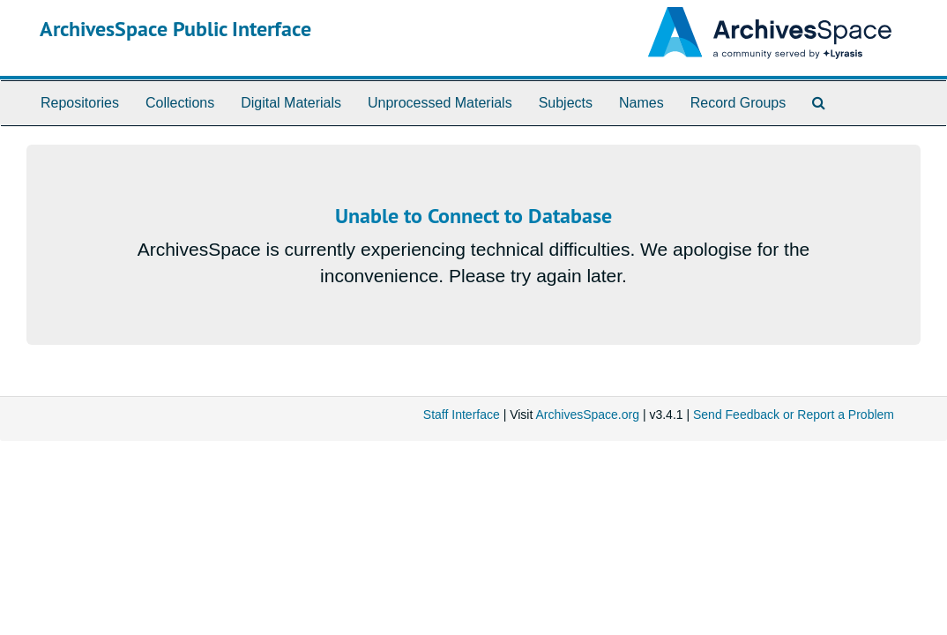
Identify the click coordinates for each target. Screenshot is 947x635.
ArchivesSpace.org (587, 414)
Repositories (80, 102)
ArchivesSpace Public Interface (175, 28)
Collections (179, 102)
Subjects (566, 102)
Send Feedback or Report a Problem (793, 414)
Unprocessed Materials (440, 102)
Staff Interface (461, 414)
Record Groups (738, 102)
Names (641, 102)
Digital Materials (291, 102)
